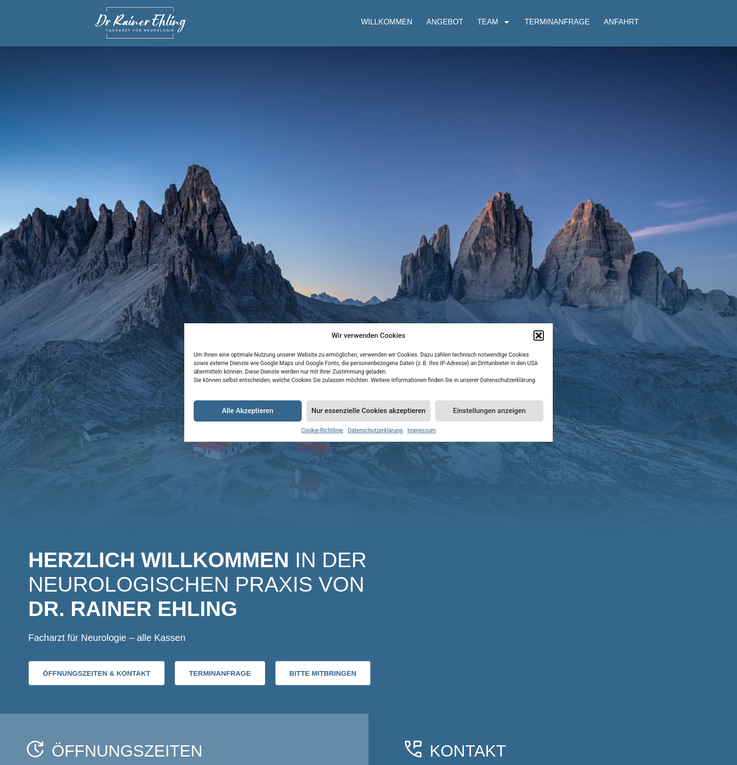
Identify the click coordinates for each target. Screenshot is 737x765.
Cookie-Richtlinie (322, 430)
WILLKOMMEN (386, 22)
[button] (538, 335)
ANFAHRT (621, 22)
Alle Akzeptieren (247, 410)
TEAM (493, 22)
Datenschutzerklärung (375, 430)
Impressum (422, 430)
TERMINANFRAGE (557, 22)
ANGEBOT (444, 22)
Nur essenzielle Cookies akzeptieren (369, 410)
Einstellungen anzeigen (489, 410)
